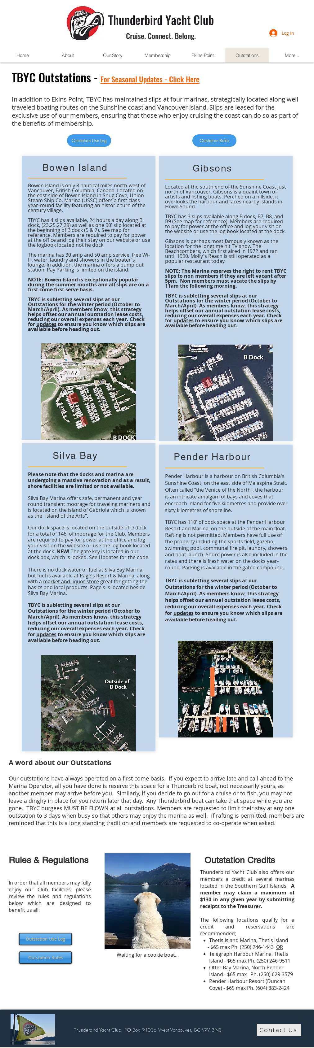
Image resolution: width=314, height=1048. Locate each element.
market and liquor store (71, 581)
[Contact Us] (279, 1030)
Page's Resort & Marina (107, 575)
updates (46, 324)
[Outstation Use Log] (89, 140)
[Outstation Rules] (214, 140)
